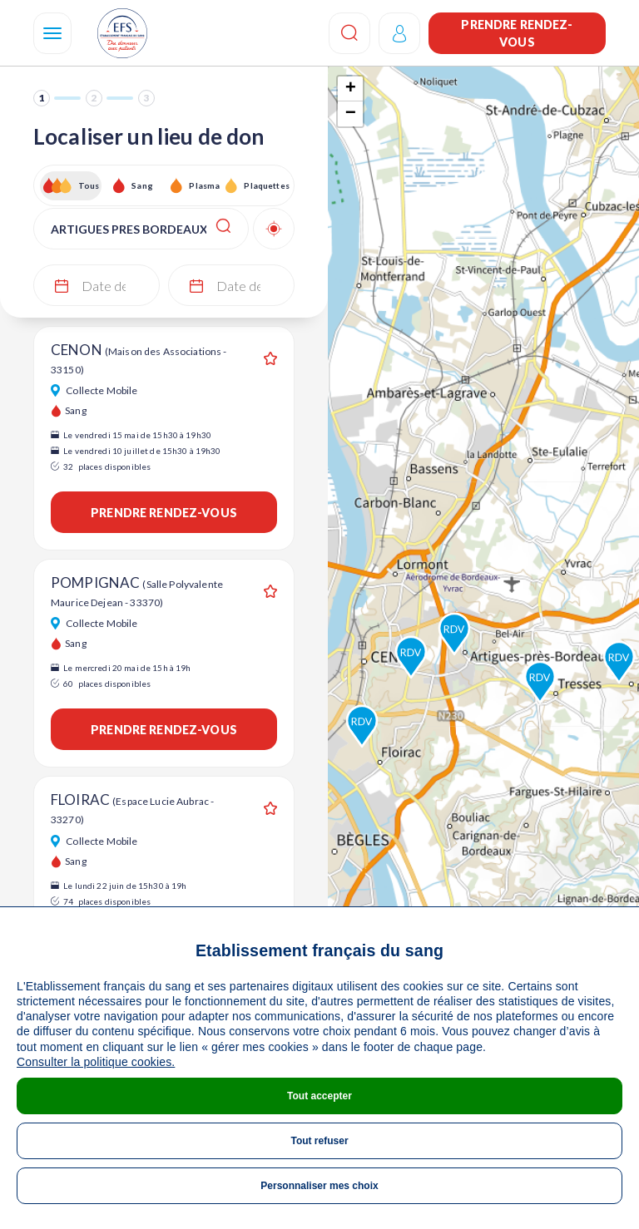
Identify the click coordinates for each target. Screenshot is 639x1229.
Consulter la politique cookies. (96, 1062)
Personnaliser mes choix (319, 1186)
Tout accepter (319, 1096)
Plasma (204, 185)
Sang (142, 185)
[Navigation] (52, 33)
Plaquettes (266, 185)
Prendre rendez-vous (516, 33)
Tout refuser (319, 1141)
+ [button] (350, 89)
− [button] (350, 113)
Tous (89, 185)
